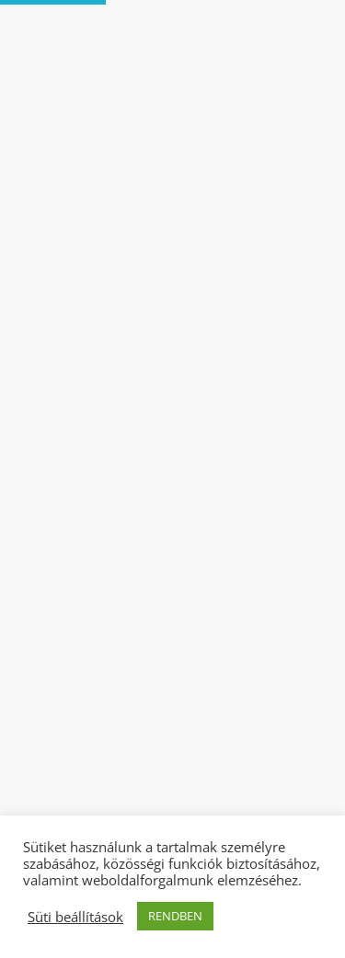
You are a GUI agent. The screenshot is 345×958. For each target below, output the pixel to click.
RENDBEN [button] (175, 915)
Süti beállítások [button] (75, 916)
